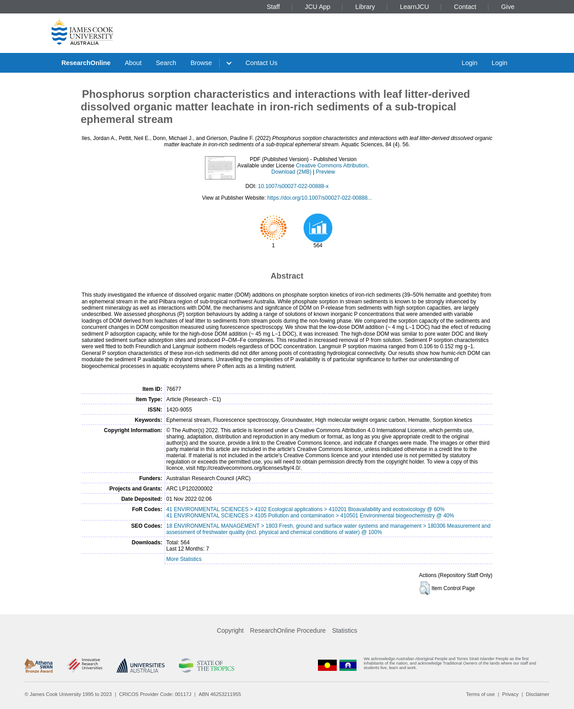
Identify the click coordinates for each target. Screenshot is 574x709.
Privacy (510, 694)
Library (365, 6)
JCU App (317, 6)
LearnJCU (414, 6)
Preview (325, 172)
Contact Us (262, 62)
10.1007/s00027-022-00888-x (293, 186)
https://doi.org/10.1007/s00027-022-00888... (319, 198)
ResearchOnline (86, 62)
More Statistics (184, 559)
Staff (273, 6)
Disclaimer (537, 694)
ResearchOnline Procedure (288, 630)
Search (166, 62)
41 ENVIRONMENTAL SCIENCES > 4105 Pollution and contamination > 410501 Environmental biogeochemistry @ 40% (310, 515)
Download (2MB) (291, 172)
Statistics (344, 630)
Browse (201, 62)
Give (508, 6)
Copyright (230, 630)
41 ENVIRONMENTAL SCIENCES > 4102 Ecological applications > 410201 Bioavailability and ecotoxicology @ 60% (305, 509)
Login (469, 62)
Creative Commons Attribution (331, 165)
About (133, 62)
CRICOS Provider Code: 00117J (155, 694)
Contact (465, 6)
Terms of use (480, 694)
